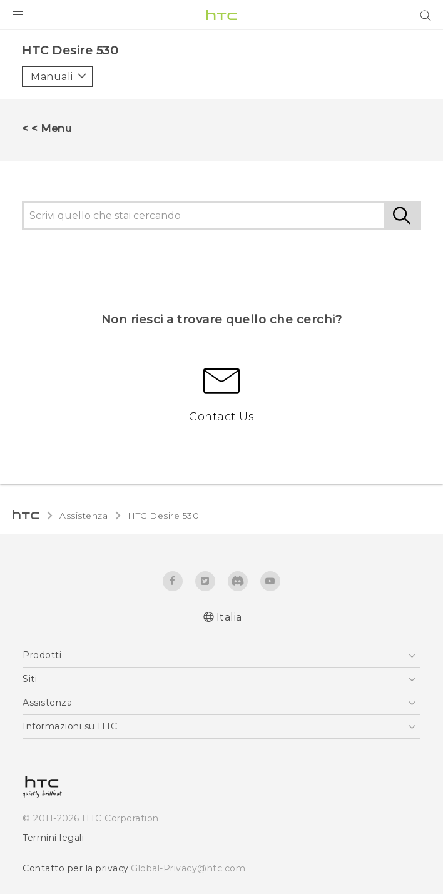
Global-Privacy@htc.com (188, 868)
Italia (229, 617)
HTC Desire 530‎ (163, 515)
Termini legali (53, 837)
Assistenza (83, 515)
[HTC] (221, 15)
